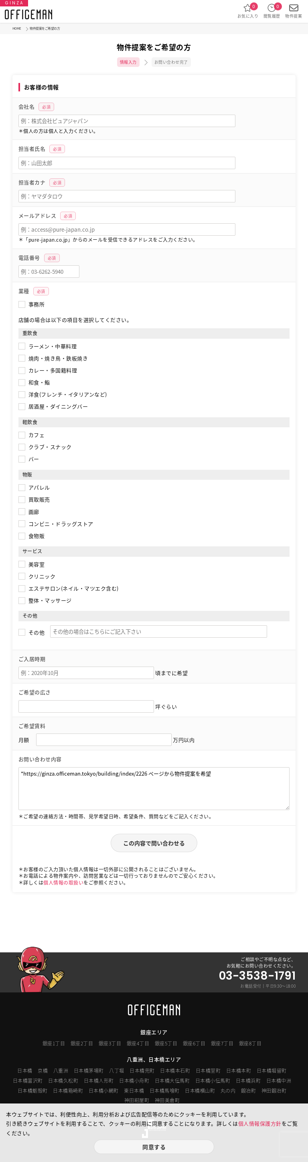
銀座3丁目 (110, 1043)
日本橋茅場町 (89, 1070)
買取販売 (39, 499)
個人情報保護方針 (260, 1123)
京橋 (43, 1070)
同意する (154, 1147)
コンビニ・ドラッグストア (60, 523)
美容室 (36, 564)
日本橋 (24, 1070)
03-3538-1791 (257, 976)
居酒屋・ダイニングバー (58, 406)
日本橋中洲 (279, 1080)
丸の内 (228, 1090)
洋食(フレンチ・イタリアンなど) (67, 394)
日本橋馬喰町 (165, 1090)
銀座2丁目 (82, 1043)
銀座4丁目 (138, 1043)
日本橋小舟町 (134, 1080)
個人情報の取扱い (63, 882)
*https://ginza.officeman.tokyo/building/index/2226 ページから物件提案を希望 (154, 788)
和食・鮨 (39, 382)
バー (33, 459)
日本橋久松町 (63, 1080)
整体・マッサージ (50, 600)
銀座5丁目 (166, 1043)
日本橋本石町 (175, 1070)
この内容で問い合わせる (154, 843)
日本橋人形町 (99, 1080)
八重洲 (61, 1070)
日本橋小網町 (104, 1090)
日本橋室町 (208, 1070)
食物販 (36, 536)
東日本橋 (134, 1090)
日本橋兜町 (142, 1070)
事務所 (36, 304)
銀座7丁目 (222, 1043)
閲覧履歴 (271, 11)
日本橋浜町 (248, 1080)
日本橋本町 (238, 1070)
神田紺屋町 (137, 1100)
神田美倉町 (167, 1100)
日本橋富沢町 (28, 1080)
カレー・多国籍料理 (52, 370)
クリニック (42, 576)
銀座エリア (154, 1032)
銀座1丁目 (54, 1043)
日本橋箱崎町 (68, 1090)
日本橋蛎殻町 (33, 1090)
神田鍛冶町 (274, 1090)
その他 (36, 632)
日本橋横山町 (200, 1090)
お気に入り (248, 11)
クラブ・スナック (50, 447)
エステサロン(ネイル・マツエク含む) (73, 588)
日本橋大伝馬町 (172, 1080)
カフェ (36, 435)
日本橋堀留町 (272, 1070)
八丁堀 (116, 1070)
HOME (16, 28)
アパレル (39, 487)
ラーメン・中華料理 (52, 346)
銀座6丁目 (194, 1043)
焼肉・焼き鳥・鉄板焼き (58, 358)
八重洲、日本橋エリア (154, 1059)
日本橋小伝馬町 (213, 1080)
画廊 (33, 511)
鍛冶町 (248, 1090)
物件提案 (293, 11)
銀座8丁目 (250, 1043)
